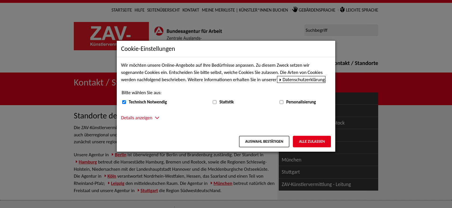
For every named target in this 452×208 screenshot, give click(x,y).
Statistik (226, 102)
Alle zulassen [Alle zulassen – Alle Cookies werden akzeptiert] (312, 141)
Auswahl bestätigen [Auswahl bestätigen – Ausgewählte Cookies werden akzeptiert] (264, 141)
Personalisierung (301, 102)
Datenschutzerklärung (303, 79)
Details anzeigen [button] (136, 117)
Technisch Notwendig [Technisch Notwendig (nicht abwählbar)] (148, 102)
